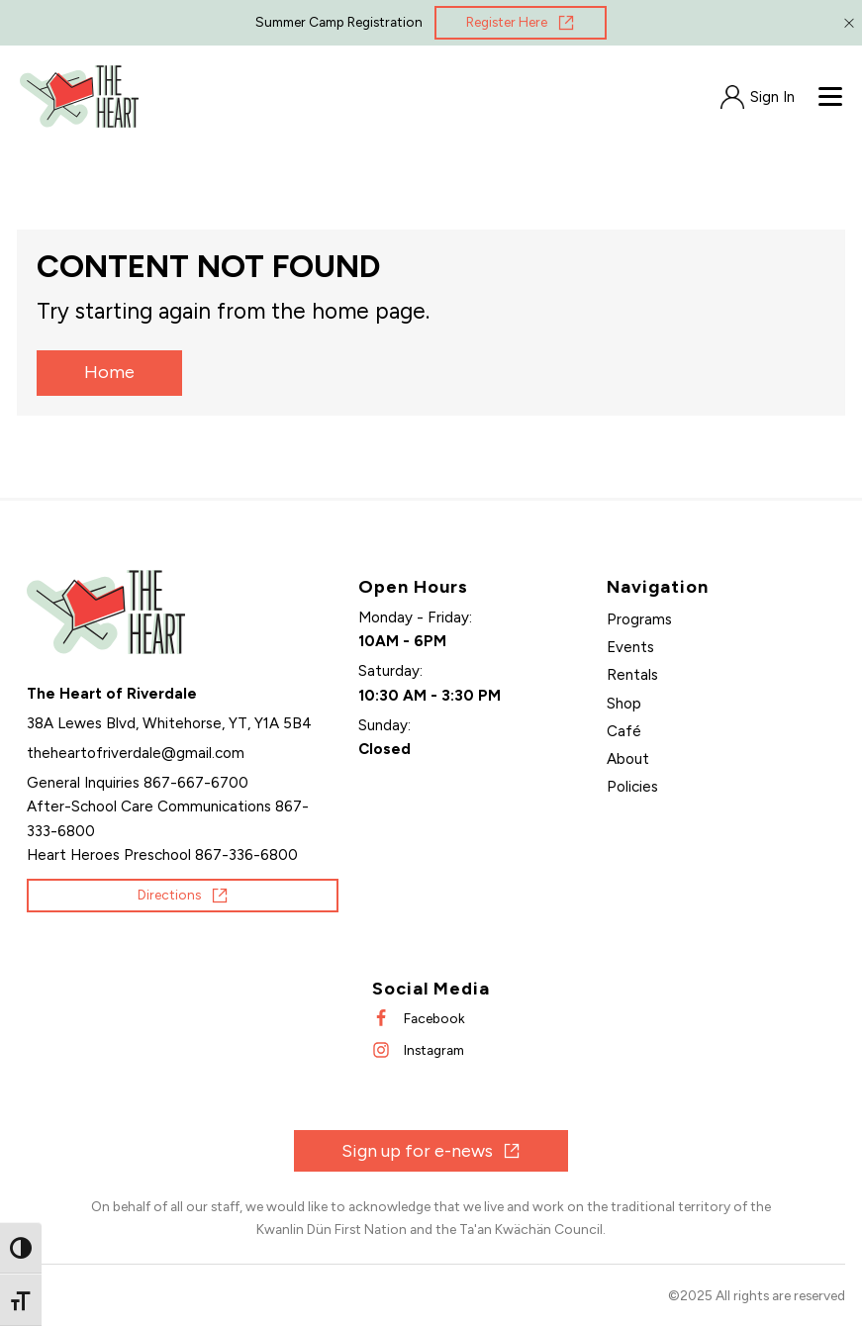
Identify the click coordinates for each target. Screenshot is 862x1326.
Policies (632, 787)
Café (624, 731)
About (628, 759)
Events (630, 647)
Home (109, 372)
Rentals (632, 675)
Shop (624, 703)
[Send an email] (135, 753)
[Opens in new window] (520, 23)
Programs (639, 619)
